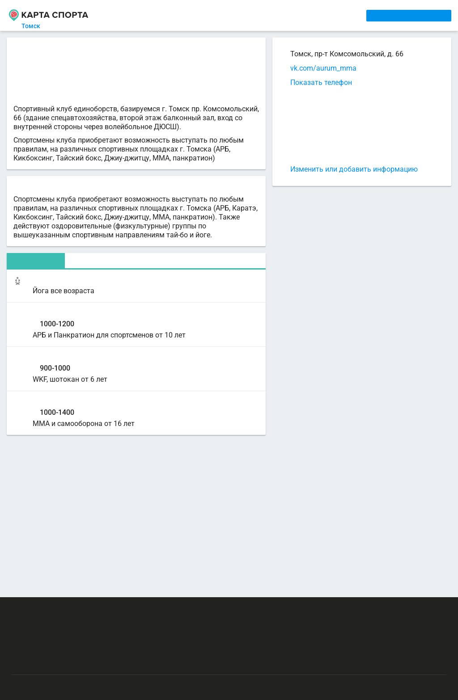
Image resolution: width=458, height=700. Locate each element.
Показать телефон (321, 82)
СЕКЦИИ (148, 15)
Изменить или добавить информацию (354, 169)
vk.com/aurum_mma (323, 68)
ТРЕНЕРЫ (212, 15)
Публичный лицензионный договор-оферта (76, 662)
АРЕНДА (179, 15)
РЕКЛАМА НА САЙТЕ (54, 609)
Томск (36, 26)
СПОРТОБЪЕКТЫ (260, 15)
